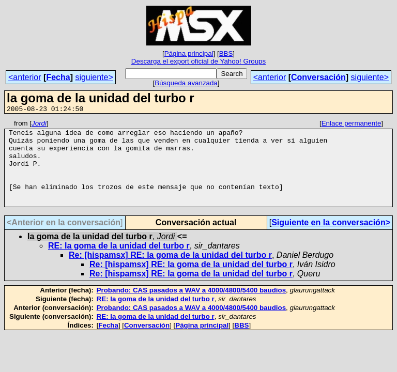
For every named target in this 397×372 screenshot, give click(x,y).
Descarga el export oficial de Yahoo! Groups (198, 61)
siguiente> (94, 77)
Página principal (188, 53)
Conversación (318, 77)
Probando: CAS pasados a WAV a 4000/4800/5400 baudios (191, 307)
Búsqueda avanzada (186, 83)
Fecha (58, 77)
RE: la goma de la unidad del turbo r (119, 262)
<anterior (24, 77)
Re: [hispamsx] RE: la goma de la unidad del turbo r (170, 272)
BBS (226, 53)
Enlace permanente (351, 125)
